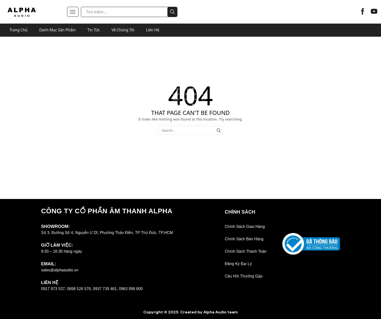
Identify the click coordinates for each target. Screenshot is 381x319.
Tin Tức (93, 30)
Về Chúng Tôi (123, 30)
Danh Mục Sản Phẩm (57, 30)
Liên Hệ (152, 30)
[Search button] (172, 12)
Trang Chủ (18, 30)
